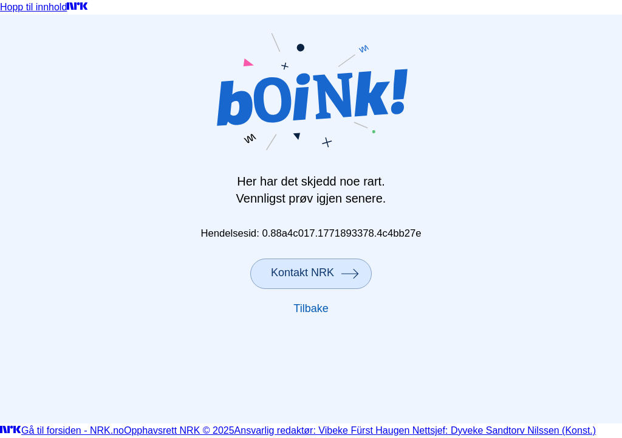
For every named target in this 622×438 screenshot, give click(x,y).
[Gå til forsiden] (77, 7)
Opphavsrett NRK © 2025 (179, 430)
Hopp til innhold (33, 7)
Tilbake (310, 308)
